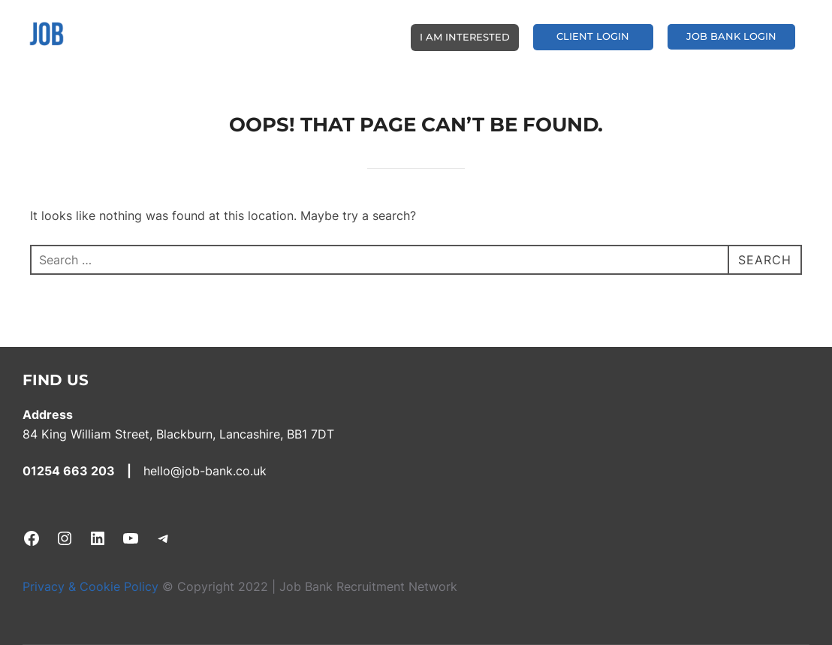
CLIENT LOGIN (592, 36)
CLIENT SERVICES (352, 35)
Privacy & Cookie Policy (92, 586)
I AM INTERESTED (465, 37)
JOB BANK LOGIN (731, 36)
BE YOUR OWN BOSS (240, 35)
